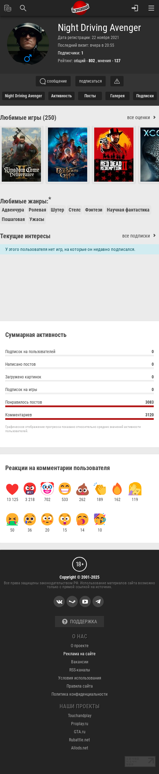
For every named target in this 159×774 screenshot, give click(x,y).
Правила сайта (80, 686)
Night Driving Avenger (99, 28)
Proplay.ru (79, 723)
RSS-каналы (79, 670)
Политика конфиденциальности (79, 694)
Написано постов (79, 365)
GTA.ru (79, 731)
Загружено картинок (79, 378)
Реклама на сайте (79, 653)
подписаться (90, 81)
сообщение (53, 81)
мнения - (109, 60)
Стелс (75, 210)
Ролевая (37, 210)
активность (61, 95)
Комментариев (79, 416)
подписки (145, 95)
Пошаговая (13, 219)
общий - (85, 60)
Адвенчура (13, 210)
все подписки (140, 236)
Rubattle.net (79, 739)
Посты (90, 95)
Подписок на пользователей (79, 353)
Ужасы (36, 219)
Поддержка (79, 622)
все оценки (143, 118)
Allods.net (79, 748)
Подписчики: (70, 53)
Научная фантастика (128, 210)
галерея (117, 95)
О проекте (80, 645)
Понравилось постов (79, 403)
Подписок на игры (79, 390)
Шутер (57, 210)
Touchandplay (79, 715)
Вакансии (79, 661)
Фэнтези (93, 210)
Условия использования (79, 678)
